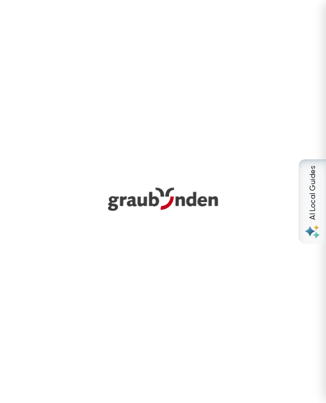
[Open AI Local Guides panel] (312, 201)
